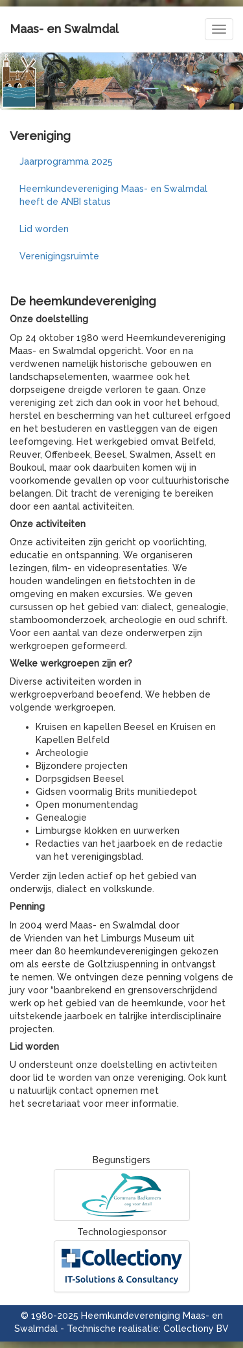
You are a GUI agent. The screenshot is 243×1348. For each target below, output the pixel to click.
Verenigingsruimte (59, 256)
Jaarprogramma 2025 (66, 161)
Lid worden (44, 229)
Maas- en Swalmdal (64, 29)
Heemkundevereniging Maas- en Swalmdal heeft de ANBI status (113, 195)
